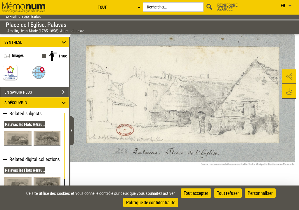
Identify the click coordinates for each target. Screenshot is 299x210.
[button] (39, 72)
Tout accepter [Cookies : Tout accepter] (196, 193)
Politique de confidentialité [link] (150, 202)
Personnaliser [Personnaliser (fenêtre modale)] (260, 193)
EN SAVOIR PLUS (36, 92)
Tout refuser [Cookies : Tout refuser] (228, 193)
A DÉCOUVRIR (36, 102)
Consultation (31, 17)
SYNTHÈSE (36, 42)
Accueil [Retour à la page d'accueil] (11, 17)
